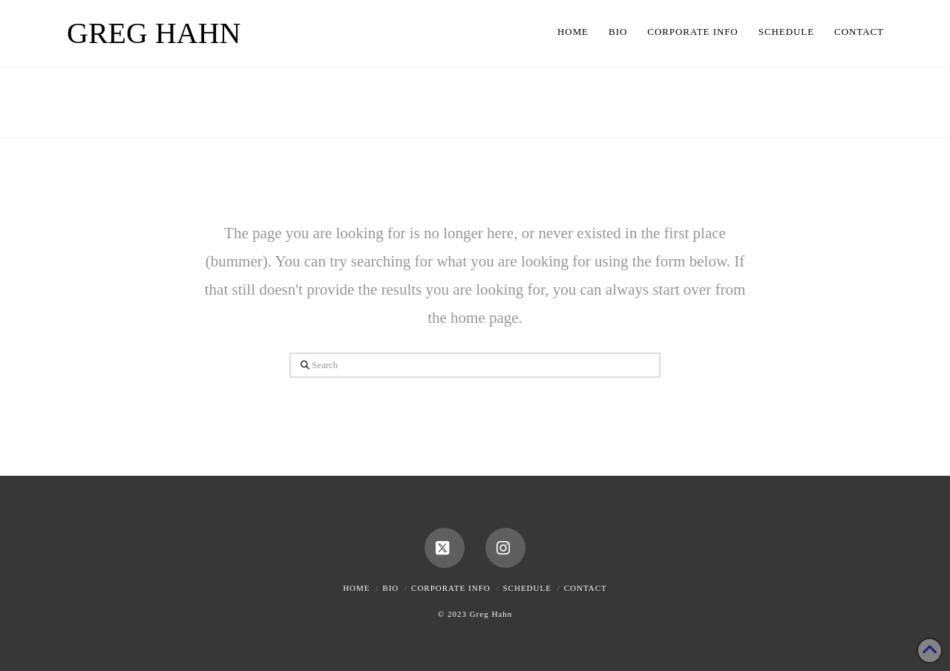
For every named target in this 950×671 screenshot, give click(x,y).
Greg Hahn (153, 33)
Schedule (527, 587)
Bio (390, 587)
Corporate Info (451, 587)
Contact (585, 587)
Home (356, 587)
